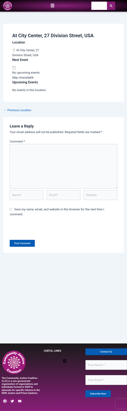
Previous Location (17, 110)
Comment (17, 141)
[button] (52, 5)
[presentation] (35, 230)
